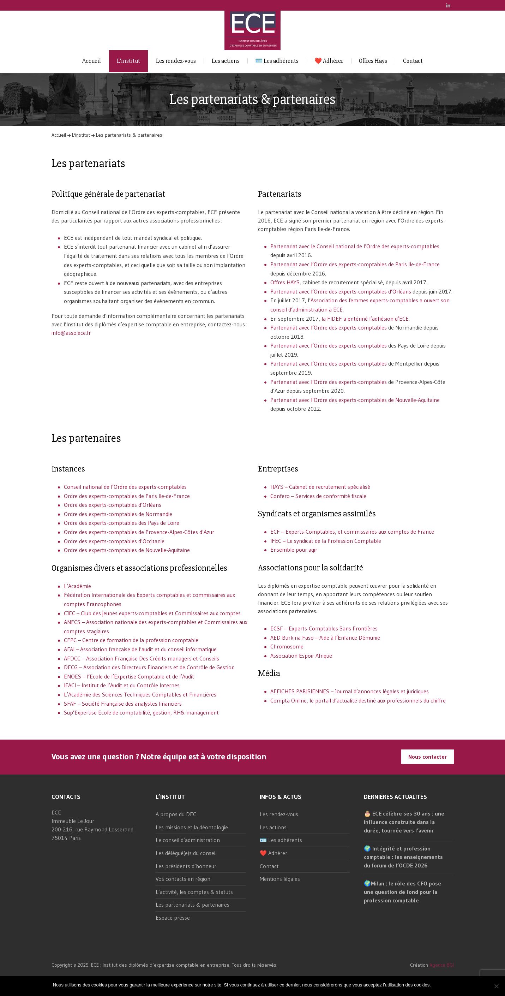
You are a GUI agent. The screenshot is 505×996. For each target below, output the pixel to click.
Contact (413, 61)
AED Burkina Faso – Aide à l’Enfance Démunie (325, 637)
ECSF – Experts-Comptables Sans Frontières (324, 628)
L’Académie (77, 585)
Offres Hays (373, 61)
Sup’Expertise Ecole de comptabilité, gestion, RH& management (141, 712)
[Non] (496, 986)
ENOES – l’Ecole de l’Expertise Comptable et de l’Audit (129, 676)
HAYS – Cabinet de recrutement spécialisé (320, 486)
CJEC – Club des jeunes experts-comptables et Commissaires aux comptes (152, 613)
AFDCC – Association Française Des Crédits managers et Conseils (141, 658)
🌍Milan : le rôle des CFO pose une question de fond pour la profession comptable (402, 892)
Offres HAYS (285, 282)
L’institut (128, 61)
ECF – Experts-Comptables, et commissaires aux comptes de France (352, 531)
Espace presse (173, 917)
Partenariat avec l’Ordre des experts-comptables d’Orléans (340, 291)
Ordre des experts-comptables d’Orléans (112, 504)
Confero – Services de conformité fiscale (318, 495)
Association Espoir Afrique (301, 655)
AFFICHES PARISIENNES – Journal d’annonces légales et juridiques (349, 691)
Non (448, 985)
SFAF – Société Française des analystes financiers (123, 703)
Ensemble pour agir (293, 549)
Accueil (91, 61)
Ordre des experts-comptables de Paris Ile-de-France (127, 495)
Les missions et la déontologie (192, 827)
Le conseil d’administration (188, 839)
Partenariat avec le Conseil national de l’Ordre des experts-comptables (354, 246)
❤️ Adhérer (328, 61)
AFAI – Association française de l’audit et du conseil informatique (140, 649)
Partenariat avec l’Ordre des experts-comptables (328, 327)
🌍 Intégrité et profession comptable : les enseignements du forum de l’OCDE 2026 (403, 857)
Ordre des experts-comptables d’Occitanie (114, 541)
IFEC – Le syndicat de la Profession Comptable (325, 540)
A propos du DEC (176, 814)
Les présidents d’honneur (186, 866)
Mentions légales (280, 878)
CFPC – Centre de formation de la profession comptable (131, 640)
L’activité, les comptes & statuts (194, 891)
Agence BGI (441, 965)
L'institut (81, 135)
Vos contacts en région (183, 878)
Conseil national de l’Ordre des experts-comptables (125, 486)
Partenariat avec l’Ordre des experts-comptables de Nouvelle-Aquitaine (355, 399)
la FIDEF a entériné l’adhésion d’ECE (365, 318)
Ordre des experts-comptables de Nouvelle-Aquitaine (127, 549)
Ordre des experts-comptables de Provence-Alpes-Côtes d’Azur (139, 531)
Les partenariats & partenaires (192, 904)
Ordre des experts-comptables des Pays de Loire (121, 522)
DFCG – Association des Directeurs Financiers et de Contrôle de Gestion (149, 667)
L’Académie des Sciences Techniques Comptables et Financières (140, 694)
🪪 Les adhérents (277, 61)
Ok (437, 985)
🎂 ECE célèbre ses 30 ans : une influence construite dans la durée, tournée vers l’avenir (404, 822)
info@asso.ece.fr (71, 332)
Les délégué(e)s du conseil (186, 852)
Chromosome (286, 646)
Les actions (226, 61)
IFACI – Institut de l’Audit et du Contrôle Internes (122, 685)
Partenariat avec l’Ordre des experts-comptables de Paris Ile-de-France (355, 264)
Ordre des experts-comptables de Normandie (118, 513)
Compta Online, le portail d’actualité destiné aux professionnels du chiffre (358, 700)
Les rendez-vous (176, 61)
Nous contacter (427, 756)
